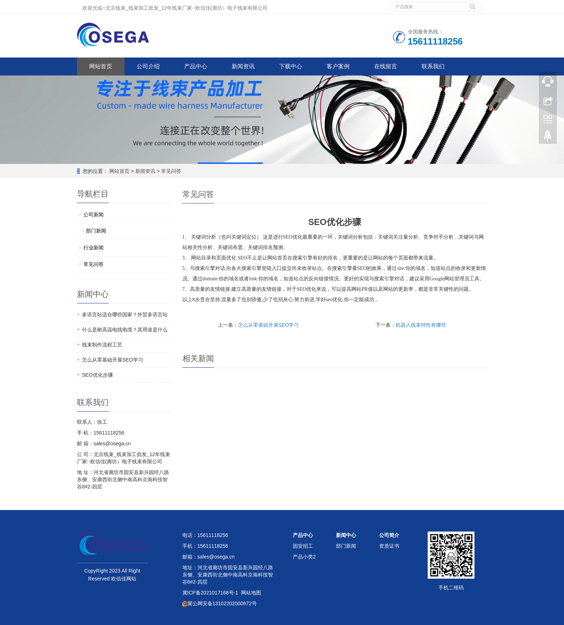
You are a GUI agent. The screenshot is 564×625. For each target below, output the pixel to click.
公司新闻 (93, 214)
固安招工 (303, 546)
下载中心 (290, 66)
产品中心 (195, 66)
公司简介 (389, 535)
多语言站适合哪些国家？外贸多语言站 (125, 314)
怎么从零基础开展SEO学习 (268, 325)
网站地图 (251, 593)
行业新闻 (93, 248)
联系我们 (433, 66)
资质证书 (389, 546)
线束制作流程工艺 (102, 345)
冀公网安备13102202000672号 (219, 603)
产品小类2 (304, 557)
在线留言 (385, 66)
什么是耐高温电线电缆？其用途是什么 (125, 329)
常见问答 (170, 171)
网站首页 (100, 66)
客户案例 (338, 66)
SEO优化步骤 (97, 375)
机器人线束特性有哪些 (421, 325)
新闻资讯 (243, 66)
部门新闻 (96, 231)
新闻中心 (346, 535)
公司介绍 (148, 66)
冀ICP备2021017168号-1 (210, 593)
